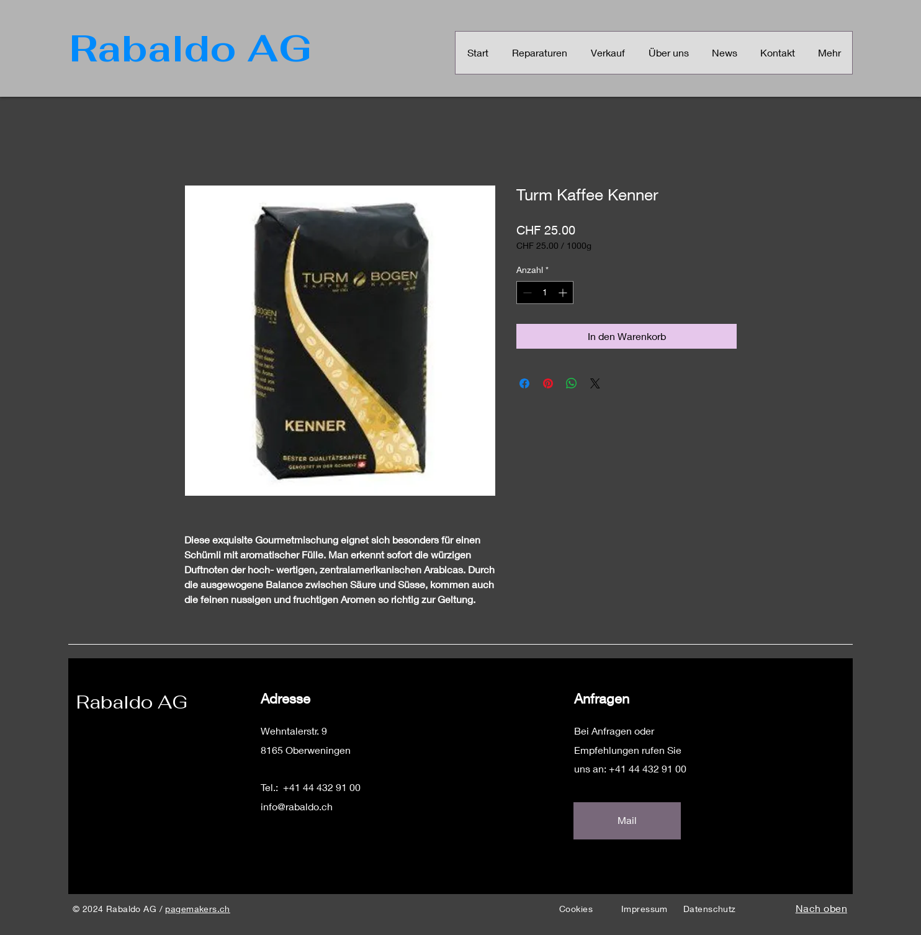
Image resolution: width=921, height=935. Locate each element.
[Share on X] (595, 383)
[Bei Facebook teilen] (524, 383)
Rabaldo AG (131, 702)
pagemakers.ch (197, 908)
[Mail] (627, 820)
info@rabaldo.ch (297, 806)
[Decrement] (526, 292)
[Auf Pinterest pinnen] (548, 383)
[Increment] (564, 292)
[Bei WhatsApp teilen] (571, 383)
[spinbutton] (545, 292)
